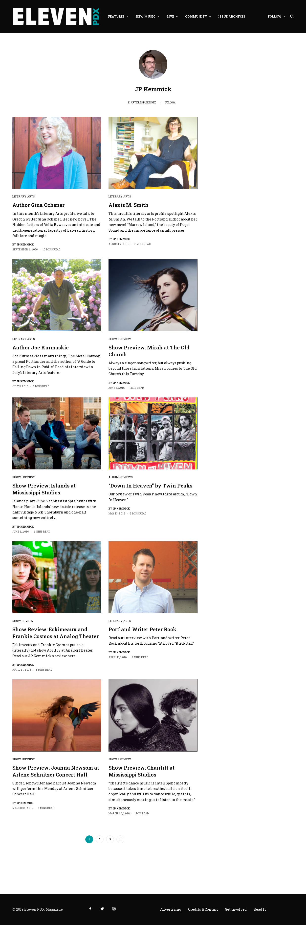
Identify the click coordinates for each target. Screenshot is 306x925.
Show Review (22, 621)
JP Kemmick (25, 244)
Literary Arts (23, 196)
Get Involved (236, 909)
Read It (260, 909)
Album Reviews (120, 477)
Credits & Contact (203, 909)
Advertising (170, 909)
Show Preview (120, 339)
